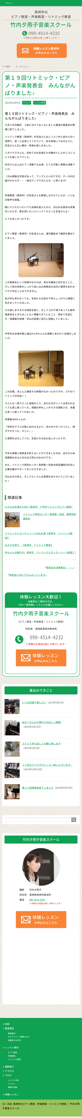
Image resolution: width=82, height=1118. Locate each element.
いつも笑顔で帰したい (34, 704)
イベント (26, 103)
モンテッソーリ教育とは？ (19, 1038)
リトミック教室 (14, 1061)
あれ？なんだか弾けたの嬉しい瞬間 (41, 723)
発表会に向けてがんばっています (27, 575)
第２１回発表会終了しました (37, 789)
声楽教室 (11, 1057)
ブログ (8, 1076)
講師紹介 (9, 1068)
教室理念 (9, 1029)
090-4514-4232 (46, 638)
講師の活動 (12, 1088)
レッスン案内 (12, 1049)
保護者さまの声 (14, 1041)
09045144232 (44, 33)
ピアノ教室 (12, 1054)
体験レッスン (12, 1096)
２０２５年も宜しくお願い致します (41, 745)
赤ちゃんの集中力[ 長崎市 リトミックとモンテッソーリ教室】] (40, 553)
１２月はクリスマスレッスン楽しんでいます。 (47, 766)
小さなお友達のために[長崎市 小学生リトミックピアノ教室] (38, 507)
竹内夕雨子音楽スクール (41, 20)
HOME (7, 1025)
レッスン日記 (39, 103)
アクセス (9, 1072)
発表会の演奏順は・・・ (59, 568)
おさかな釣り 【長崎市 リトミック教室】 (29, 546)
